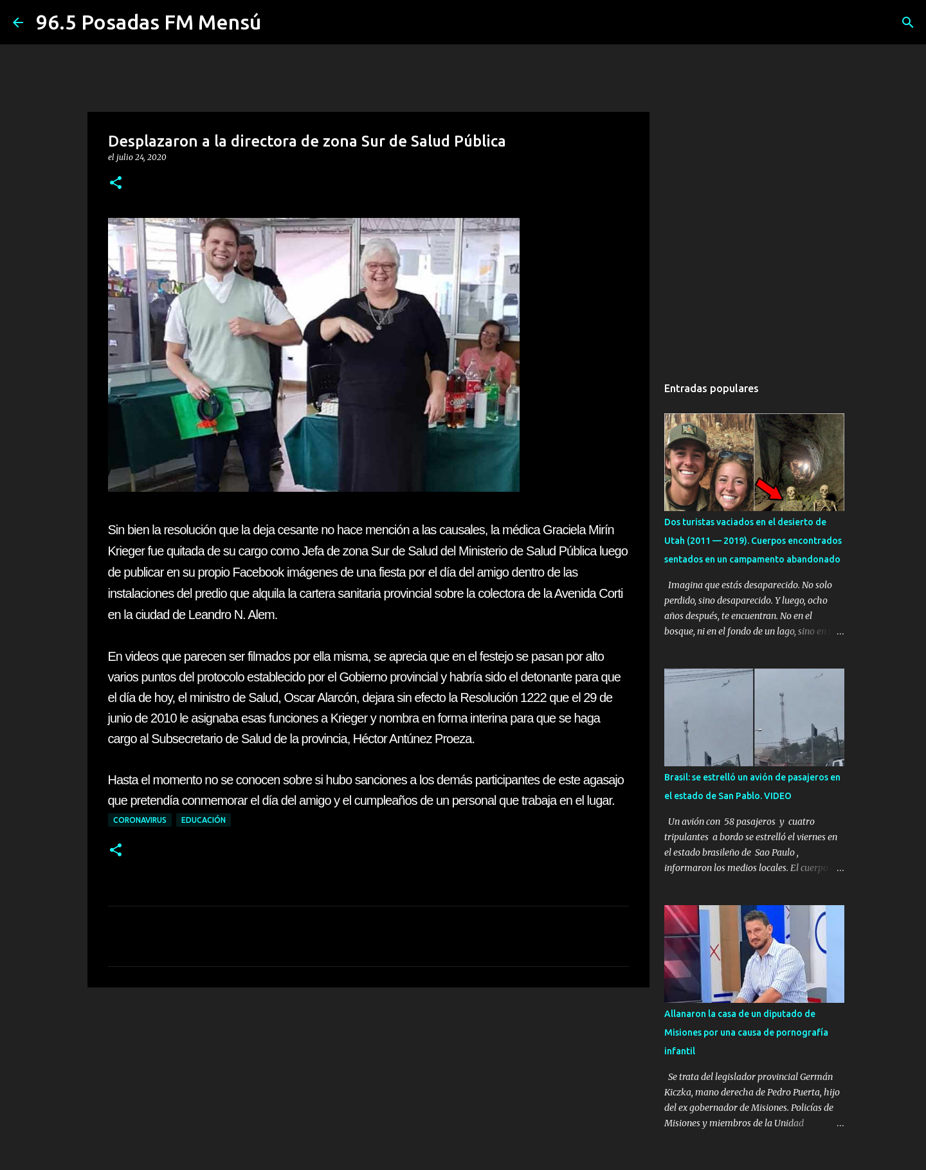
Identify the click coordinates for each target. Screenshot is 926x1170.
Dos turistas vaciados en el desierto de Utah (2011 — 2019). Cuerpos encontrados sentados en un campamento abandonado (753, 540)
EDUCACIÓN (203, 820)
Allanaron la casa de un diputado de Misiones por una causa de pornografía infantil (746, 1032)
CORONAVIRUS (140, 820)
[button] (115, 183)
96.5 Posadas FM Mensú (148, 21)
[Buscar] (908, 22)
